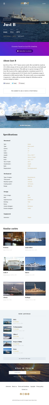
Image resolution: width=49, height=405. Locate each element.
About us (14, 386)
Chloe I (15, 334)
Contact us (24, 389)
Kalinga (27, 297)
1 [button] (19, 125)
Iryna (14, 349)
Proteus (5, 247)
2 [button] (20, 125)
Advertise (8, 386)
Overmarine (15, 330)
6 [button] (26, 125)
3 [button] (22, 125)
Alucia (5, 297)
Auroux (4, 299)
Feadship (27, 275)
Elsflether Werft (28, 250)
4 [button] (23, 125)
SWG (14, 319)
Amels (5, 32)
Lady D (5, 272)
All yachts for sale (24, 358)
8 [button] (29, 125)
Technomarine (17, 327)
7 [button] (28, 125)
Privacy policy (39, 386)
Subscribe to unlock (25, 51)
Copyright (32, 386)
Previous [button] (2, 112)
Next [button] (46, 112)
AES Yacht (15, 345)
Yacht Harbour (25, 4)
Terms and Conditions (23, 386)
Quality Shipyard (6, 275)
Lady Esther (29, 247)
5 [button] (25, 125)
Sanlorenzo (15, 338)
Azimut (14, 323)
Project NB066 (17, 342)
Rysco (4, 250)
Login (44, 3)
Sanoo (27, 272)
